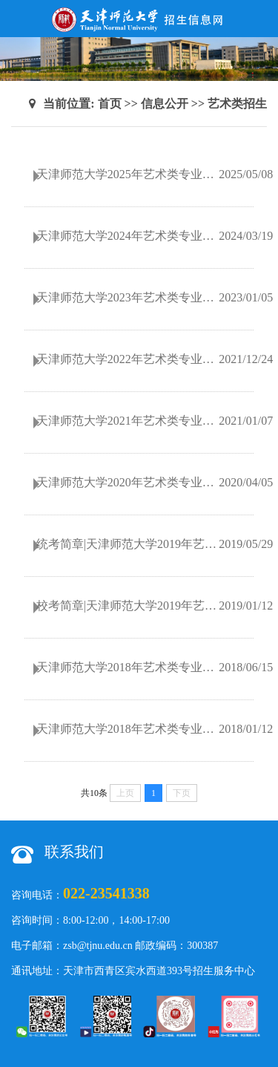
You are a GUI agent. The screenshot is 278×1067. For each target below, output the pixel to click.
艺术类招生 (237, 103)
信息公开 (164, 103)
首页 (110, 103)
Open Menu (259, 18)
